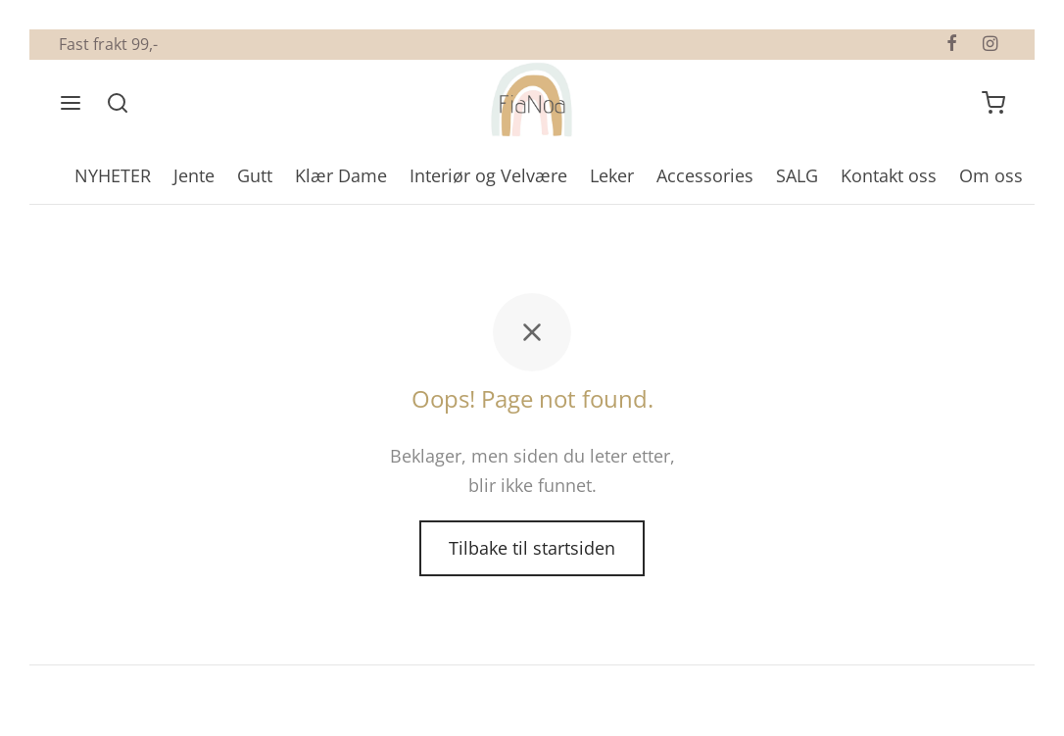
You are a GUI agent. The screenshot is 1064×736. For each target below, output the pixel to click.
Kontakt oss (889, 175)
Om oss (991, 175)
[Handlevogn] (993, 103)
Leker (612, 175)
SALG (797, 175)
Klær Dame (341, 175)
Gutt (254, 175)
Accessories (704, 175)
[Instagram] (990, 44)
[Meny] (70, 103)
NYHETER (112, 175)
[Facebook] (952, 44)
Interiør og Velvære (488, 175)
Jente (194, 175)
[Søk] (117, 103)
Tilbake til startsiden (532, 548)
